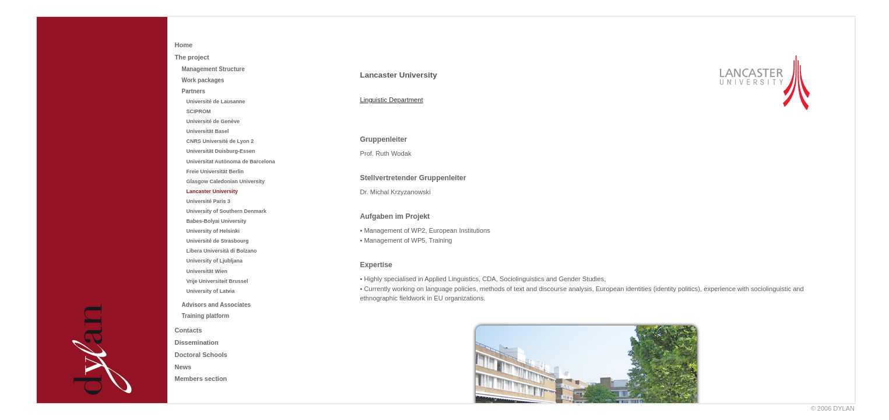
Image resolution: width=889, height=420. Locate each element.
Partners (193, 91)
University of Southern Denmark (226, 211)
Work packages (202, 80)
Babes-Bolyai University (216, 221)
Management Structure (212, 69)
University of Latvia (210, 291)
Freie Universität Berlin (215, 171)
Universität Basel (207, 131)
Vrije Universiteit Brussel (217, 281)
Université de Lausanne (215, 101)
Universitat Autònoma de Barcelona (230, 161)
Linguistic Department (391, 99)
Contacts (188, 330)
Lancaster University (212, 191)
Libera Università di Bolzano (221, 251)
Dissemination (196, 342)
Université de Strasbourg (217, 241)
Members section (200, 378)
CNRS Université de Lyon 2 (220, 141)
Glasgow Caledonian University (225, 181)
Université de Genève (213, 121)
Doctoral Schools (200, 354)
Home (183, 44)
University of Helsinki (213, 231)
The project (191, 57)
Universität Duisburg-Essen (220, 151)
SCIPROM (198, 111)
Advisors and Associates (216, 305)
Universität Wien (206, 271)
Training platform (205, 316)
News (182, 366)
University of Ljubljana (214, 261)
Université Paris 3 (208, 201)
